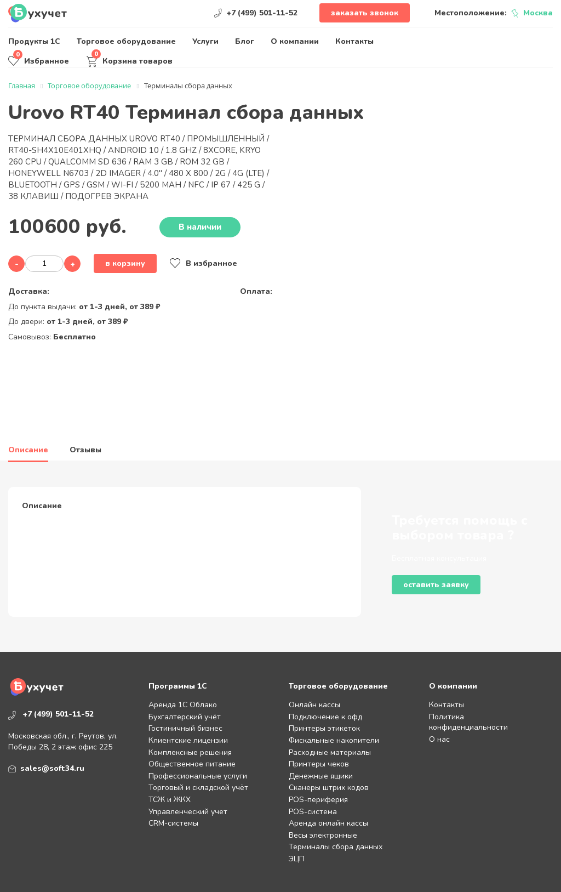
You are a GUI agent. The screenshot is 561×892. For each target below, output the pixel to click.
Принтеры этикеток (324, 728)
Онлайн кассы (314, 705)
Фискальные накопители (334, 740)
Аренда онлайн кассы (328, 823)
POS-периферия (318, 799)
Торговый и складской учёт (198, 787)
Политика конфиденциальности (468, 722)
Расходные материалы (330, 752)
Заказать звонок (364, 13)
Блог (244, 41)
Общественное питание (192, 764)
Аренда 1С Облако (182, 705)
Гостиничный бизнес (185, 728)
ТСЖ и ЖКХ (169, 799)
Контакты (354, 41)
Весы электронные (323, 835)
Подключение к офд (325, 717)
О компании (295, 41)
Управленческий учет (187, 811)
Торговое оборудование (126, 41)
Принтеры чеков (319, 764)
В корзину (125, 263)
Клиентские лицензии (188, 740)
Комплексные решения (190, 752)
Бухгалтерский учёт (184, 717)
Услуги (205, 41)
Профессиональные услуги (197, 776)
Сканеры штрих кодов (329, 787)
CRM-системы (173, 823)
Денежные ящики (321, 776)
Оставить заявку (436, 584)
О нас (439, 739)
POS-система (313, 811)
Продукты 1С (34, 41)
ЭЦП (297, 859)
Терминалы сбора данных (335, 847)
